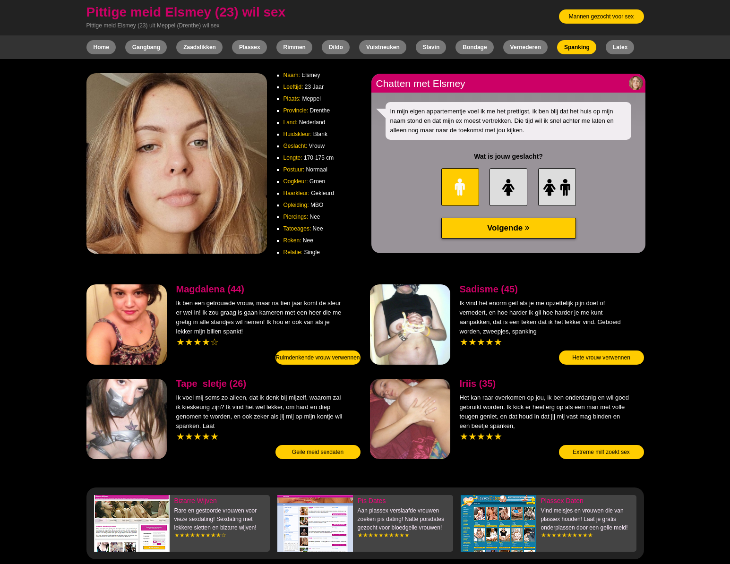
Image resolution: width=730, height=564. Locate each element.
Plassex (249, 47)
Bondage (475, 47)
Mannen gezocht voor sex (601, 16)
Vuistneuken (383, 47)
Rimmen (294, 47)
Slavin (431, 47)
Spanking (577, 47)
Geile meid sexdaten (318, 452)
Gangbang (146, 47)
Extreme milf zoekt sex (601, 452)
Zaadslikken (199, 47)
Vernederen (525, 47)
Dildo (336, 47)
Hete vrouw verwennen (601, 357)
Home (101, 47)
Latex (620, 47)
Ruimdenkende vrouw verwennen (317, 357)
